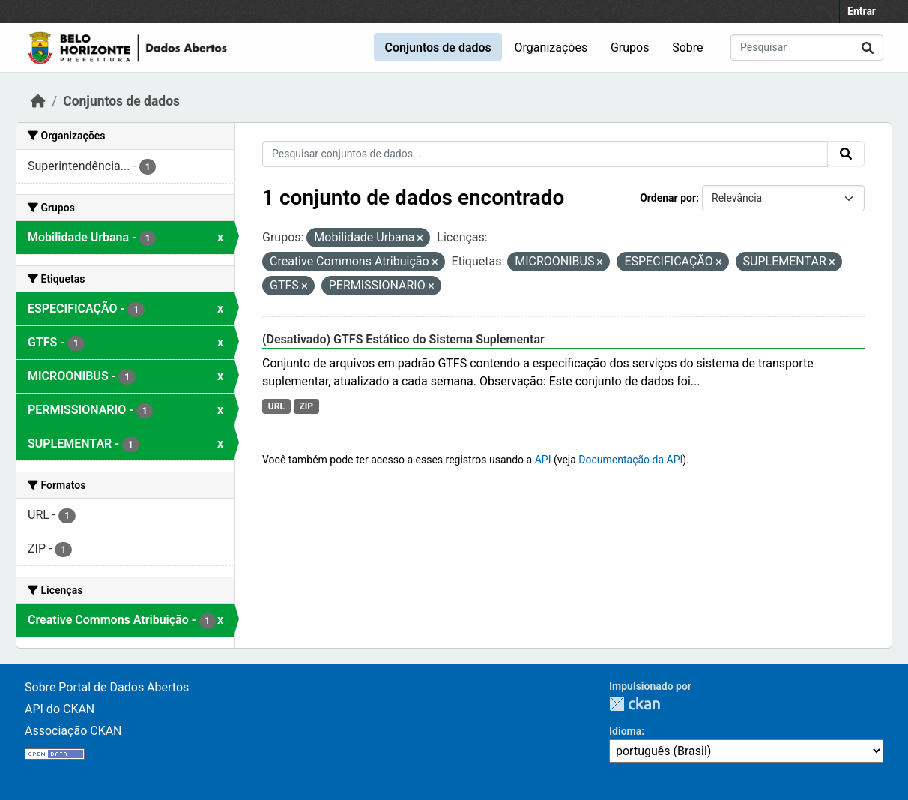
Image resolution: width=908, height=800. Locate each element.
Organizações (551, 47)
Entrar (861, 11)
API (543, 460)
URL (276, 406)
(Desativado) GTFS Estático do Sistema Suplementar (403, 339)
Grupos (630, 47)
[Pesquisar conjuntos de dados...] (806, 47)
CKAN (634, 704)
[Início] (38, 101)
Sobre (687, 47)
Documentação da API (630, 460)
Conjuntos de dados (437, 47)
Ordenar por (668, 198)
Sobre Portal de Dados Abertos (107, 687)
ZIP (306, 406)
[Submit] (867, 47)
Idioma (625, 731)
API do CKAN (59, 709)
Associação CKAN (73, 731)
